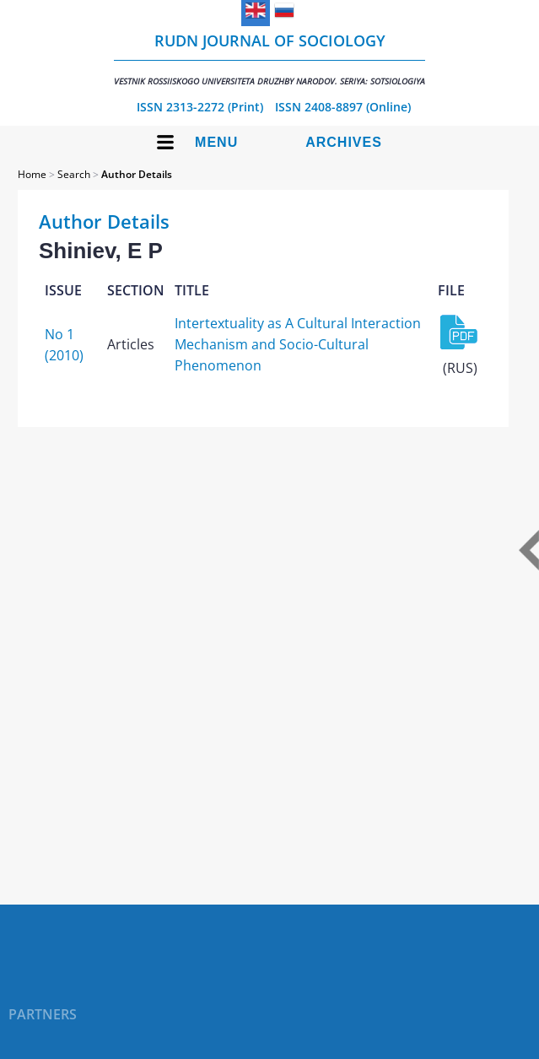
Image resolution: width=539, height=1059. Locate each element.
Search (73, 174)
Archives (343, 142)
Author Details (136, 174)
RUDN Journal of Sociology (269, 58)
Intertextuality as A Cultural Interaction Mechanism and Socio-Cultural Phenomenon (298, 344)
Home (32, 174)
